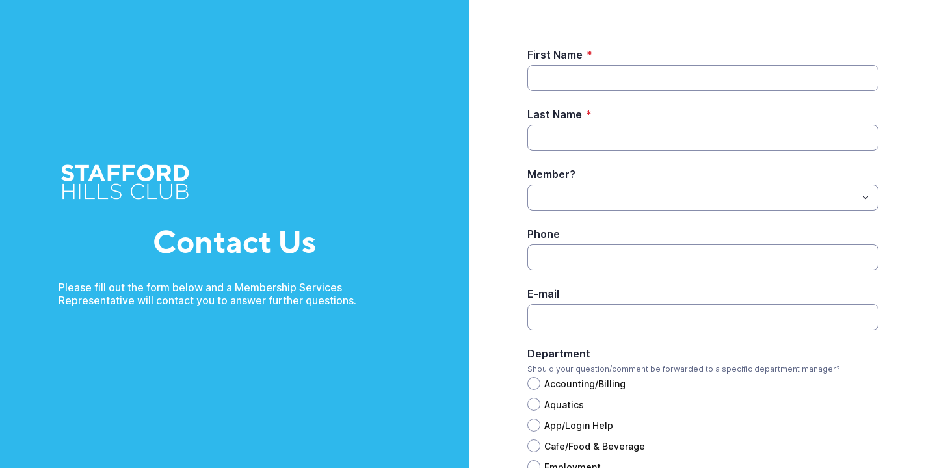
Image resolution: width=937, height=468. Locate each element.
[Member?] (692, 198)
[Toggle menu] (865, 197)
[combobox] (702, 198)
